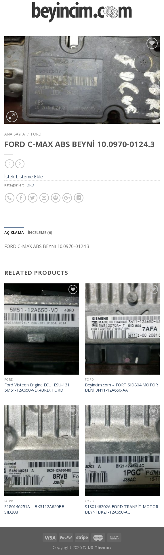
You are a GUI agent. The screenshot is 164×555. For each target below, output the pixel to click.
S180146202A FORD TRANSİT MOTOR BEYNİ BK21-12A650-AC (121, 509)
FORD (36, 134)
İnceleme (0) (40, 232)
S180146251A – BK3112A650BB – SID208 (36, 509)
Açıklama (14, 232)
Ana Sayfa (14, 134)
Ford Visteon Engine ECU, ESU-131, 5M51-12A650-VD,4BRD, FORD (37, 387)
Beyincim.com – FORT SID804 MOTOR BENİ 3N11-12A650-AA (121, 387)
